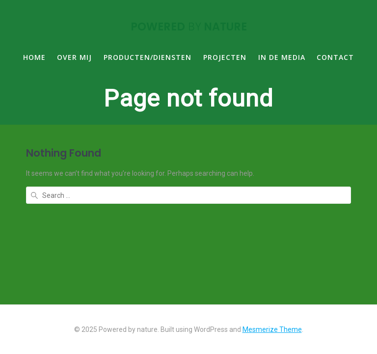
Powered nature (189, 26)
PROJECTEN (224, 57)
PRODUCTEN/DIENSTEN (147, 57)
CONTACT (335, 57)
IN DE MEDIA (281, 57)
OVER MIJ (74, 57)
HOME (34, 57)
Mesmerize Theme (272, 329)
